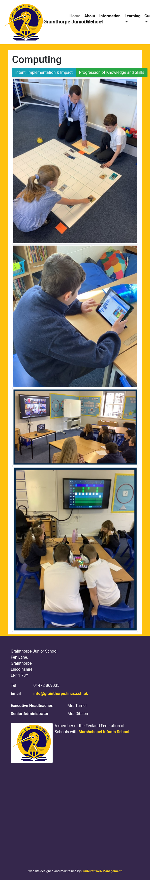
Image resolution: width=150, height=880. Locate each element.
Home (75, 16)
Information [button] (110, 16)
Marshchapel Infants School (103, 731)
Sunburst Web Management (101, 871)
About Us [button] (89, 19)
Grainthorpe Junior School (34, 22)
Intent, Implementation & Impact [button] (44, 72)
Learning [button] (132, 16)
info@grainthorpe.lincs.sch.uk (61, 693)
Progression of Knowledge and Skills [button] (111, 72)
